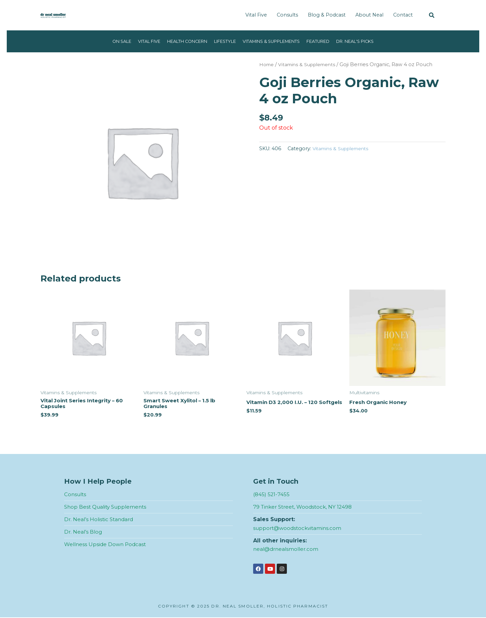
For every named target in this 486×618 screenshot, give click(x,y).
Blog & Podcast (327, 15)
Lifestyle (222, 41)
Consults (287, 15)
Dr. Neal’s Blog (83, 533)
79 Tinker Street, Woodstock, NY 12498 (305, 508)
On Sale (106, 41)
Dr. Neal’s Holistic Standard (100, 520)
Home (267, 64)
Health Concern (179, 41)
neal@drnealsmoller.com (287, 550)
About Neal (369, 15)
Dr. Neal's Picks (370, 41)
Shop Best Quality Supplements (107, 508)
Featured (328, 41)
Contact (403, 15)
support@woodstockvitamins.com (299, 529)
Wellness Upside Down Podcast (106, 545)
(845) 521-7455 (272, 495)
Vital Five (256, 15)
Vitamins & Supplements (274, 41)
